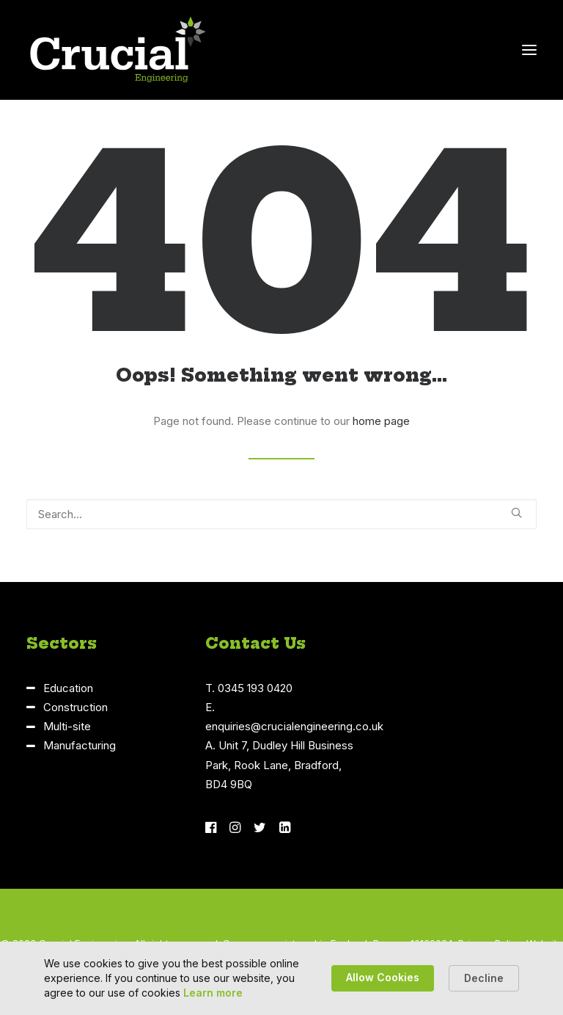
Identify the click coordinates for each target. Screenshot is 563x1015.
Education (68, 688)
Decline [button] (484, 978)
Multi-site (67, 726)
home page (381, 421)
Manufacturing (79, 745)
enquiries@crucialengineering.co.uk (294, 726)
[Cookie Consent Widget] (281, 978)
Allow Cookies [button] (382, 977)
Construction (75, 707)
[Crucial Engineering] (117, 50)
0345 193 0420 (255, 688)
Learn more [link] (213, 992)
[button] (529, 50)
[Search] (281, 514)
